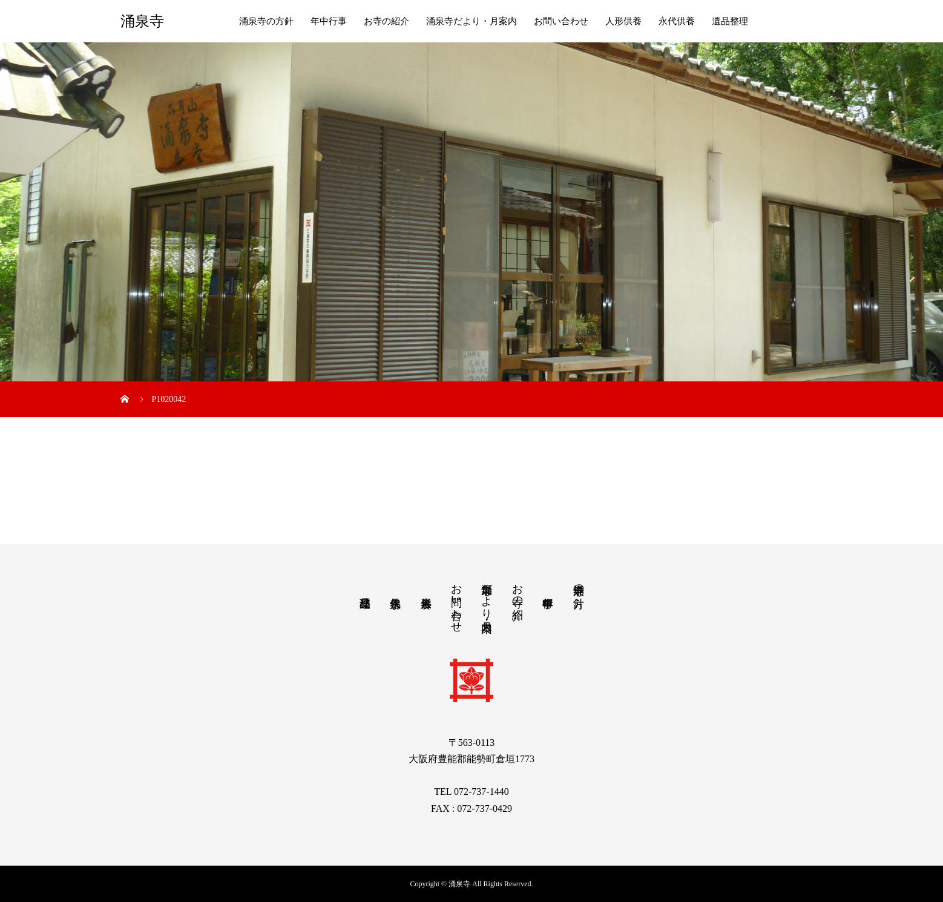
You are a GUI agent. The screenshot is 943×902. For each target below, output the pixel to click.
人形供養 (623, 21)
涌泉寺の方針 (266, 21)
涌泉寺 (142, 21)
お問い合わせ (561, 21)
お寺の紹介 (386, 21)
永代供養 (677, 21)
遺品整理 (730, 21)
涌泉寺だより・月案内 (471, 21)
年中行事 (328, 21)
